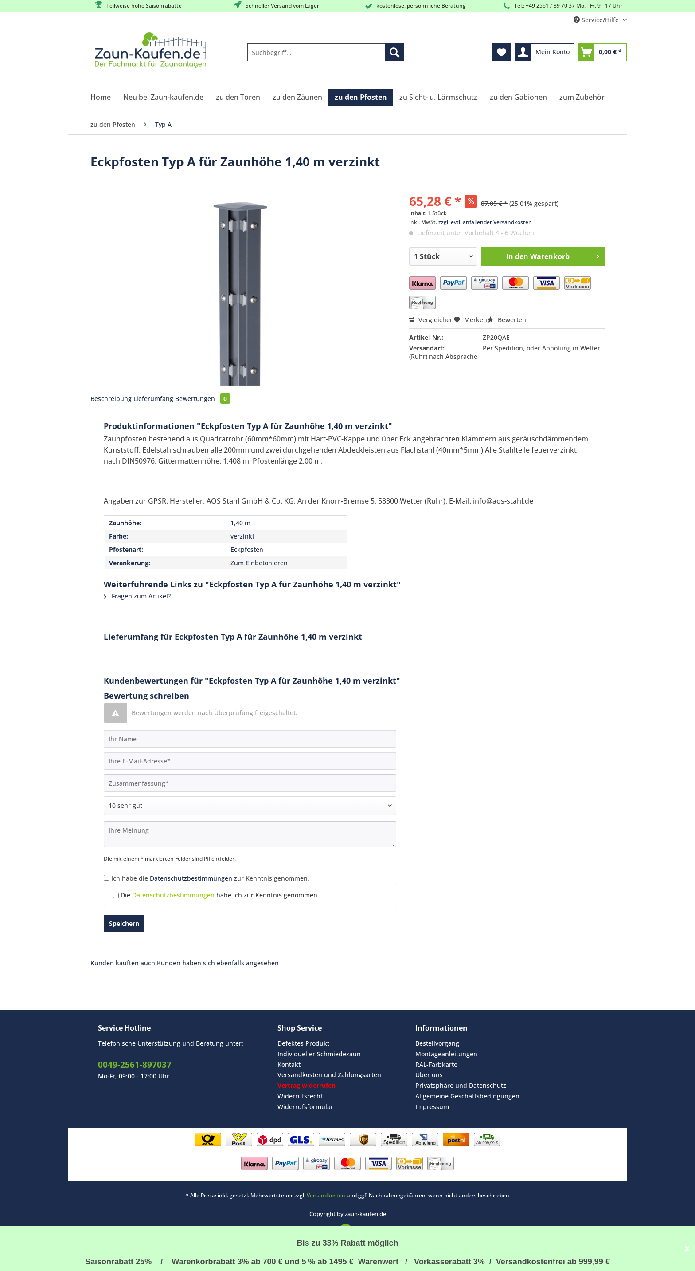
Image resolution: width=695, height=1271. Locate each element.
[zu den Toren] (238, 97)
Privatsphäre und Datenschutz (460, 1085)
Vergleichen (431, 319)
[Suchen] (394, 52)
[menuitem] (325, 56)
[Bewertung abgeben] (250, 805)
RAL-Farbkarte (436, 1064)
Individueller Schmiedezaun (319, 1054)
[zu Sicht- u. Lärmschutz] (438, 97)
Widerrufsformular (305, 1106)
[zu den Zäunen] (297, 97)
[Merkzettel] (501, 52)
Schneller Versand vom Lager (276, 5)
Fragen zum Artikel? (137, 596)
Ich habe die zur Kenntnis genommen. (210, 878)
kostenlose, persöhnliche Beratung (414, 6)
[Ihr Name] (250, 739)
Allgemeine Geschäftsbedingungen (467, 1096)
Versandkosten (326, 1195)
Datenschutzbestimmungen (191, 878)
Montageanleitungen (446, 1054)
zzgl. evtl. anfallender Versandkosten (485, 222)
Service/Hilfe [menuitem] (597, 20)
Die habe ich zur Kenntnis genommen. (220, 895)
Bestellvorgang (437, 1043)
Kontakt (289, 1064)
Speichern (124, 923)
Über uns (429, 1074)
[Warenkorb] (602, 52)
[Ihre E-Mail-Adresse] (250, 761)
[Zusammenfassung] (250, 783)
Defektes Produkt (303, 1043)
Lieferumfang (153, 398)
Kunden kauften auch (122, 963)
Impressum (432, 1106)
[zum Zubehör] (582, 97)
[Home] (100, 97)
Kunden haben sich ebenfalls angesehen (218, 963)
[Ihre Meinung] (250, 834)
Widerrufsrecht (300, 1096)
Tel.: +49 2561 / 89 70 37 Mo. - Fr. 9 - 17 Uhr (561, 6)
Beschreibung (111, 398)
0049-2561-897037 (135, 1064)
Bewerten (506, 319)
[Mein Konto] (544, 52)
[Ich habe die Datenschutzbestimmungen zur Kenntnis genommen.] (106, 878)
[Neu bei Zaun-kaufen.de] (163, 97)
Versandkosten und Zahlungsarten (329, 1074)
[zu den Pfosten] (360, 97)
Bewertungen (202, 398)
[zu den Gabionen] (518, 97)
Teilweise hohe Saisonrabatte (138, 5)
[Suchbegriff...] (325, 52)
